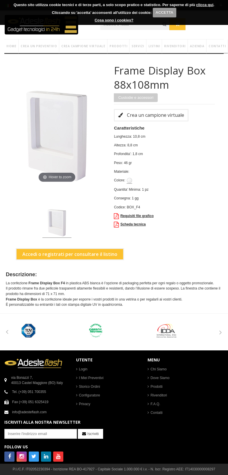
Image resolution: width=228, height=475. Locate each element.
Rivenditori (158, 395)
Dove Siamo (159, 378)
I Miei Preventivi (91, 378)
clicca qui (204, 5)
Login (83, 369)
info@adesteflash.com (29, 412)
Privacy (84, 404)
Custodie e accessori (135, 97)
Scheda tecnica (130, 225)
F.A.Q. (155, 404)
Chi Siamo (158, 369)
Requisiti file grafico (134, 216)
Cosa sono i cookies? (114, 20)
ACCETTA (164, 12)
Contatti (156, 413)
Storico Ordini (89, 387)
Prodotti (156, 387)
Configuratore (89, 395)
